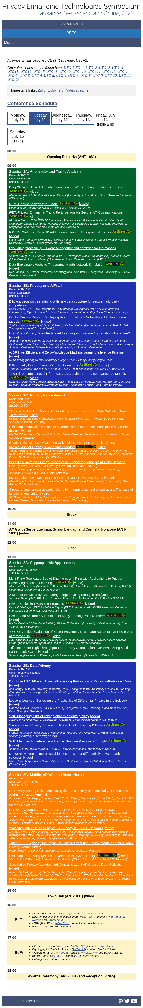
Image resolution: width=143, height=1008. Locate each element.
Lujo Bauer (106, 946)
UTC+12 (109, 72)
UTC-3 (25, 75)
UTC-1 (123, 72)
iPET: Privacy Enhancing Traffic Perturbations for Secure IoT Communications (66, 212)
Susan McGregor (92, 913)
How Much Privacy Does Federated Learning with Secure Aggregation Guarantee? (69, 333)
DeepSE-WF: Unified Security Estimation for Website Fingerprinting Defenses (65, 187)
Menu (8, 42)
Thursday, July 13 (83, 117)
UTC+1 (78, 68)
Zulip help (55, 90)
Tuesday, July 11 (39, 117)
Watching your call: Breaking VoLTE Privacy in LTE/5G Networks (56, 828)
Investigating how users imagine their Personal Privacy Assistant (56, 477)
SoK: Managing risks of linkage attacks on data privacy (49, 716)
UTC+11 (94, 72)
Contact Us (29, 1001)
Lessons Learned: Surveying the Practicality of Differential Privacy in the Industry (68, 700)
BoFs (19, 920)
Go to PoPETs (72, 24)
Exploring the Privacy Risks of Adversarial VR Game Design (53, 856)
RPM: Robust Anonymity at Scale (33, 204)
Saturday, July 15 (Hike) (18, 136)
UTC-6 (61, 75)
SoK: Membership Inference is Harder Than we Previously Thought (58, 741)
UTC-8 (85, 75)
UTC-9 (98, 75)
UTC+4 (117, 68)
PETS (71, 33)
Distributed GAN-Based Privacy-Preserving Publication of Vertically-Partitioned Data (70, 681)
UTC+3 (104, 68)
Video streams (77, 90)
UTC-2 (12, 75)
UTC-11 (125, 75)
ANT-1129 (87, 916)
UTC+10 (79, 72)
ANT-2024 (62, 923)
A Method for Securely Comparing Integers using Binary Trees (54, 595)
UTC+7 (39, 72)
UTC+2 (91, 68)
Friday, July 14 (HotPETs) (105, 120)
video (34, 191)
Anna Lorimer (89, 952)
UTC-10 (111, 75)
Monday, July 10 (18, 117)
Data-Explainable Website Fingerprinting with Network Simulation (56, 264)
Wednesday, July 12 (62, 117)
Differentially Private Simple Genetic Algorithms (43, 365)
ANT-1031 (63, 913)
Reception (94, 976)
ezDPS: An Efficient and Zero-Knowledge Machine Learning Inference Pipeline (66, 352)
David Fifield (55, 920)
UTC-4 (37, 75)
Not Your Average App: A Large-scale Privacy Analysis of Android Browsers (63, 809)
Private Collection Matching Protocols (36, 603)
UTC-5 (49, 75)
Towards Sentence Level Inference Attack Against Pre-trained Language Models (67, 373)
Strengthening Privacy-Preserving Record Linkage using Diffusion (57, 725)
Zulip (41, 90)
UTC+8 (52, 72)
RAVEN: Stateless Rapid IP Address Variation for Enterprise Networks (60, 232)
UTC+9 (65, 72)
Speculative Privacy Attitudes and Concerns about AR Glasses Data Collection (66, 864)
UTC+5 (12, 72)
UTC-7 (73, 75)
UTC (67, 68)
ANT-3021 (57, 955)
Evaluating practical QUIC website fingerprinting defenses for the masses (62, 248)
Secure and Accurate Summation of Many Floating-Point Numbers (57, 616)
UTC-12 (13, 79)
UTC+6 (26, 72)
